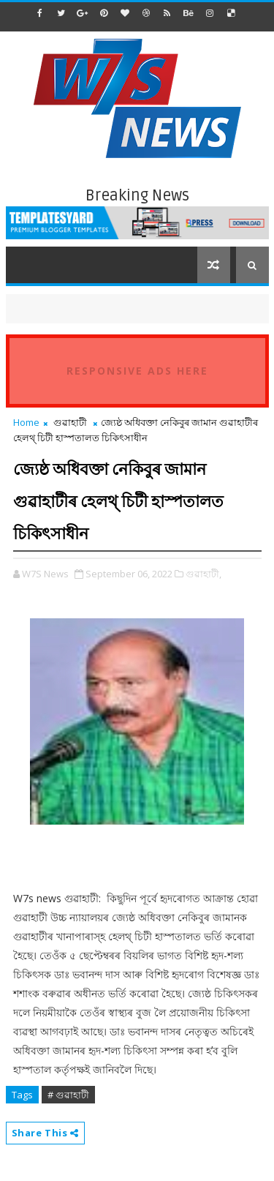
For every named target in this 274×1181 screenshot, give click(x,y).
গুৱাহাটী (70, 422)
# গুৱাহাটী (68, 1094)
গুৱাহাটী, (203, 573)
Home (26, 422)
